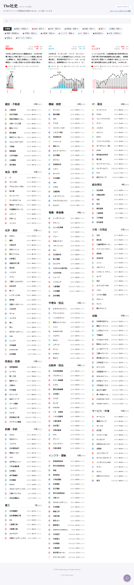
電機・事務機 (11, 33)
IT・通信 (83, 33)
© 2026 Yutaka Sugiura (67, 575)
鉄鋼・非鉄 (89, 29)
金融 (8, 38)
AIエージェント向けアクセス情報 (120, 11)
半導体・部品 (29, 33)
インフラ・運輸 (66, 33)
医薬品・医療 (71, 29)
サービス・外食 (23, 38)
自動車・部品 (47, 33)
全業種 (7, 29)
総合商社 (98, 33)
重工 (102, 29)
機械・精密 (115, 29)
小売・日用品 (114, 33)
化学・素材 (54, 29)
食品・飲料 (38, 29)
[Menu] (127, 578)
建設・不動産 (21, 29)
